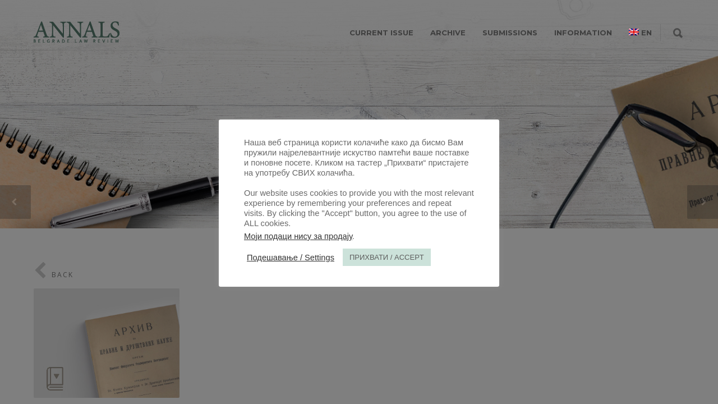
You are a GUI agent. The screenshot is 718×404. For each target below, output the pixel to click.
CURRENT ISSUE (381, 32)
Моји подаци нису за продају (298, 236)
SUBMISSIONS (509, 32)
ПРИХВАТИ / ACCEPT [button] (386, 257)
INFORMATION (583, 32)
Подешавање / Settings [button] (290, 257)
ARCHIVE (448, 32)
